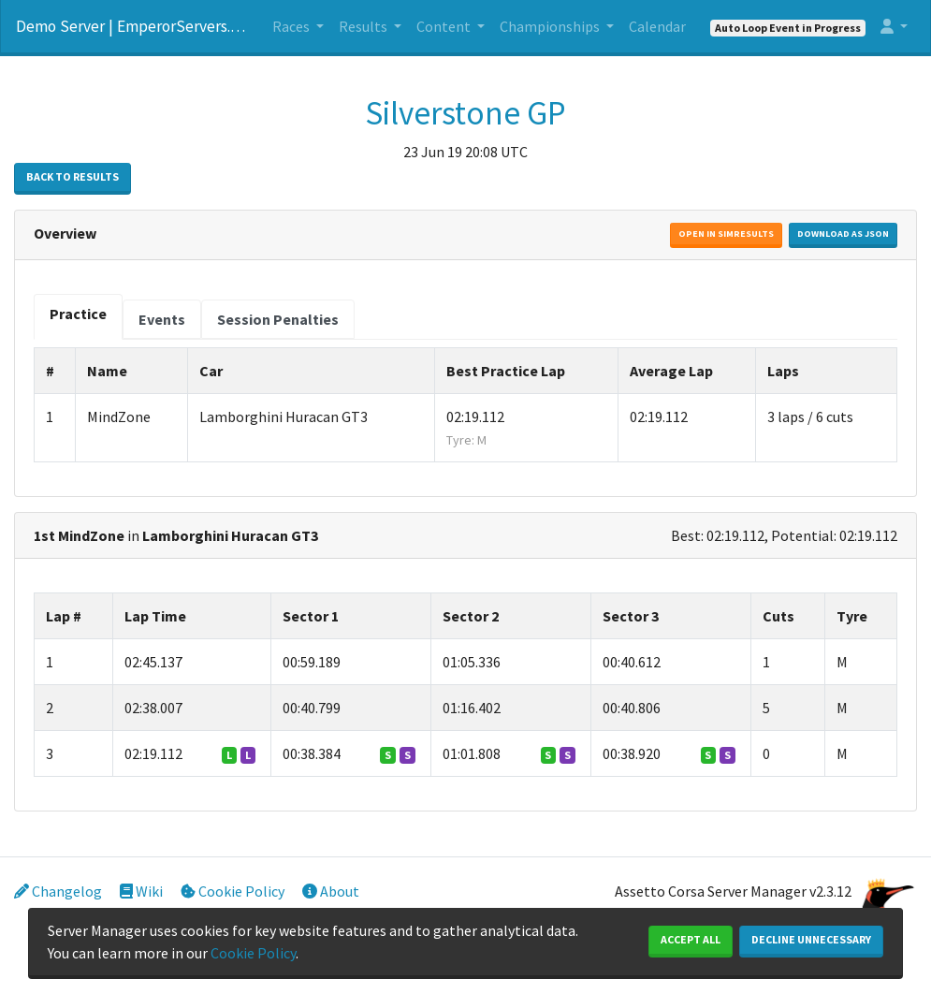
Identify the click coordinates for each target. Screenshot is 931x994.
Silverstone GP (465, 113)
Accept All (690, 939)
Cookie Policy (232, 891)
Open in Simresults (726, 233)
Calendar (657, 26)
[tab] (78, 317)
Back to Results (72, 176)
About (330, 891)
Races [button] (292, 26)
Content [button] (444, 26)
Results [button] (364, 26)
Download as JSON (843, 233)
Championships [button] (551, 26)
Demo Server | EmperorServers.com (133, 26)
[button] (894, 26)
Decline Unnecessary (811, 939)
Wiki (141, 891)
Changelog (58, 891)
